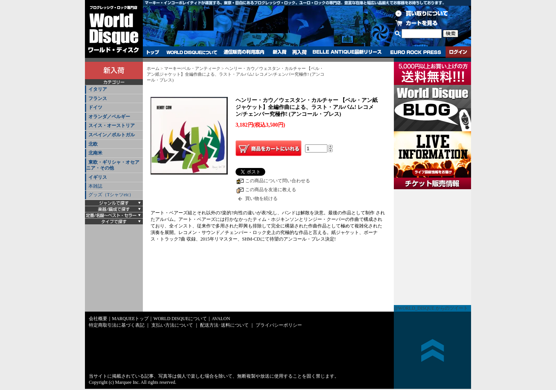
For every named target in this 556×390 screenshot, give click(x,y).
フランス (97, 98)
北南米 (95, 153)
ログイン (458, 52)
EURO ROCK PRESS (415, 52)
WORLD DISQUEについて (191, 52)
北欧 (93, 144)
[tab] (114, 89)
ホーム (153, 68)
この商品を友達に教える (270, 189)
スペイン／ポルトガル (111, 134)
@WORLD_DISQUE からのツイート (431, 308)
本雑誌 (95, 186)
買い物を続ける (261, 198)
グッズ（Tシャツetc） (111, 194)
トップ (153, 52)
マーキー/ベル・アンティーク (192, 68)
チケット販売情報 (432, 247)
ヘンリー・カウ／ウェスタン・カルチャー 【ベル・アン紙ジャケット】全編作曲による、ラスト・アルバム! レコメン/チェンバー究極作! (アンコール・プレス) (235, 74)
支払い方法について (172, 325)
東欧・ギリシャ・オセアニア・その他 (112, 165)
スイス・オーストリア (111, 125)
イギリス (97, 177)
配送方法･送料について (224, 325)
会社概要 (98, 318)
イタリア (97, 89)
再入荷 (299, 52)
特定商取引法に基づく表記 (116, 325)
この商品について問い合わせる (277, 180)
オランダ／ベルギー (109, 116)
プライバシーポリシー (279, 325)
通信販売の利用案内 (244, 52)
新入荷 (279, 52)
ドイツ (95, 107)
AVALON (221, 318)
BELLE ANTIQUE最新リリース (347, 52)
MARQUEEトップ (130, 318)
